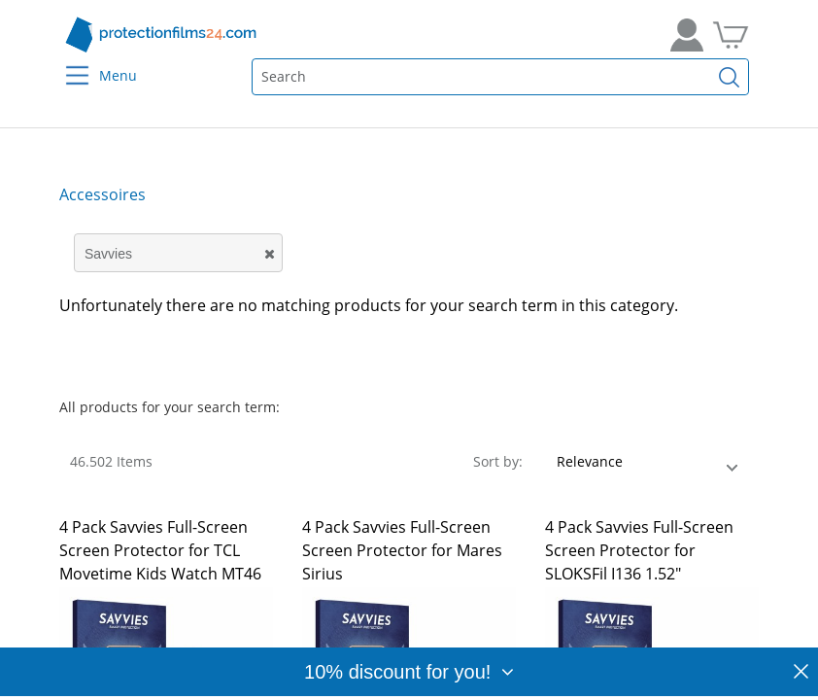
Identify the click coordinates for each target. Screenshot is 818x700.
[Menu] (65, 62)
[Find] (729, 76)
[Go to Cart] (730, 35)
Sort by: (498, 461)
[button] (282, 258)
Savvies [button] (108, 254)
